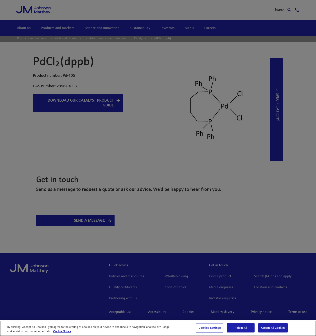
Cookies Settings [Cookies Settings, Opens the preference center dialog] (210, 327)
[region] (158, 328)
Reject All (241, 327)
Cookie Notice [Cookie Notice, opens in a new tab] (62, 331)
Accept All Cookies (273, 327)
